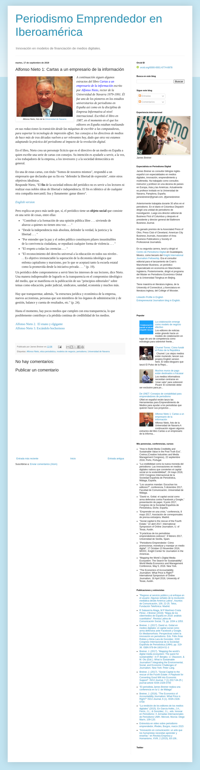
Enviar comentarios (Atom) (43, 464)
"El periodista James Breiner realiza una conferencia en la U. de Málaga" (159, 688)
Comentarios (147, 102)
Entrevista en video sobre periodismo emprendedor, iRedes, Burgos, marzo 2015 (161, 724)
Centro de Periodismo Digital (151, 252)
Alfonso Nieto (33, 351)
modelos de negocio (66, 351)
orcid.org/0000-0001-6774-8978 (154, 67)
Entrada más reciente (27, 458)
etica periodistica (48, 351)
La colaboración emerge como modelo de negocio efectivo (168, 324)
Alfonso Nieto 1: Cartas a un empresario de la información (169, 417)
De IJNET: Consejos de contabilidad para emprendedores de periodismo (160, 395)
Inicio (73, 458)
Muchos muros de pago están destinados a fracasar (169, 372)
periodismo (82, 351)
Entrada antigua (116, 458)
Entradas (145, 96)
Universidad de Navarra (55, 119)
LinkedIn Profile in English (150, 297)
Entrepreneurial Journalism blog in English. (158, 300)
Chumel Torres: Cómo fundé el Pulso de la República (169, 349)
